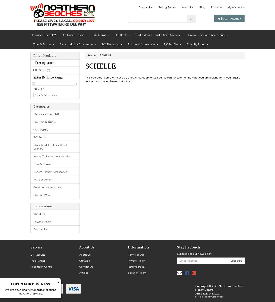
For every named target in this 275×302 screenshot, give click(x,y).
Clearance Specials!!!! (43, 35)
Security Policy (137, 272)
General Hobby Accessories (78, 44)
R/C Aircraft (100, 35)
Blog (202, 7)
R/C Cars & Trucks (74, 35)
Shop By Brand (197, 44)
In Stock (43, 70)
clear (55, 95)
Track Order (37, 260)
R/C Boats (122, 35)
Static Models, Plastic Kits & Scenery (159, 35)
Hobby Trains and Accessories (208, 35)
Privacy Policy (136, 260)
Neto (221, 296)
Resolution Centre (41, 266)
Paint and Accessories (143, 44)
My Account (236, 7)
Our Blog (84, 260)
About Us (187, 7)
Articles (83, 272)
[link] (187, 273)
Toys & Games (43, 44)
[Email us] (179, 273)
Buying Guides (167, 7)
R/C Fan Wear (172, 44)
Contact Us (145, 7)
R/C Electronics (112, 44)
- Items (229, 18)
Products (216, 7)
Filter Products (44, 55)
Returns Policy (42, 221)
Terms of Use (136, 254)
